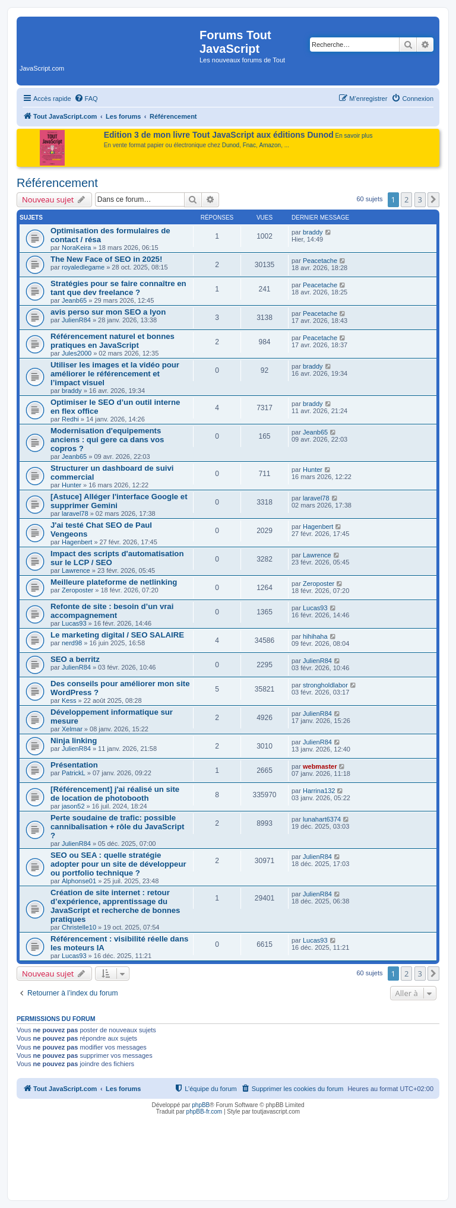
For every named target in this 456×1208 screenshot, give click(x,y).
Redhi (70, 419)
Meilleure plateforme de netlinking (113, 582)
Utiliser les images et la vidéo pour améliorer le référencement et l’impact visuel (114, 373)
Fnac (249, 145)
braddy (313, 232)
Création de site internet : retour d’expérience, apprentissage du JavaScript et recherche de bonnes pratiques (115, 906)
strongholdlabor (325, 685)
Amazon (270, 145)
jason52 (73, 806)
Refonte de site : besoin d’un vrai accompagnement (111, 611)
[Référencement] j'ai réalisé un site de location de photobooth (114, 794)
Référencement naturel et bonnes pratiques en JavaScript (112, 341)
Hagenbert (77, 542)
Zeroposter (77, 590)
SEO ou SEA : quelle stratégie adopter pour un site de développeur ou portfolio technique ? (118, 864)
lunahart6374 (322, 819)
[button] (433, 199)
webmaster (320, 766)
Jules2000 (76, 353)
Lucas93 (74, 623)
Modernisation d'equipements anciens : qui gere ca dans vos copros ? (107, 439)
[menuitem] (86, 98)
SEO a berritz (75, 659)
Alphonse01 (79, 880)
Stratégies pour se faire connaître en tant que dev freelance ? (118, 288)
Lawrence (76, 570)
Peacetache (320, 260)
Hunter (71, 485)
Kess (69, 700)
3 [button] (420, 199)
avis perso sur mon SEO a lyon (108, 311)
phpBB (201, 1105)
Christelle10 (79, 927)
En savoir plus (354, 135)
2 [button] (406, 199)
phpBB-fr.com (204, 1111)
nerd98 (72, 642)
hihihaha (315, 636)
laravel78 (75, 513)
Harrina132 (319, 790)
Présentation (74, 764)
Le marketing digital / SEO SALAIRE (117, 634)
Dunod (230, 145)
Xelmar (72, 729)
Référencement (57, 182)
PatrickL (74, 772)
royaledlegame (83, 267)
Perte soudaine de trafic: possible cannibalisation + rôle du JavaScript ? (117, 826)
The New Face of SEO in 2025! (106, 259)
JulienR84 (76, 320)
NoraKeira (76, 247)
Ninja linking (73, 740)
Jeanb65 (74, 300)
